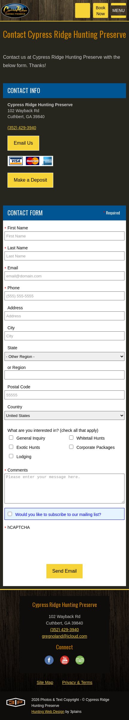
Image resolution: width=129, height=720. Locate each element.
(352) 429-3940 (21, 127)
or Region (16, 367)
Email (11, 268)
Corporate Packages (96, 447)
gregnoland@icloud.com (64, 636)
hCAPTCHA (17, 527)
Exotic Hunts (28, 447)
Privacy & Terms (77, 682)
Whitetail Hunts (91, 438)
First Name (16, 228)
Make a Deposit (30, 180)
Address (15, 307)
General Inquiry (30, 438)
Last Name (16, 248)
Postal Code (18, 386)
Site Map (45, 682)
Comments (16, 470)
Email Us (23, 143)
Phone (11, 288)
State (12, 347)
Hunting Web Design (47, 712)
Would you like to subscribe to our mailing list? (58, 514)
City (11, 327)
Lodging (23, 456)
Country (14, 406)
